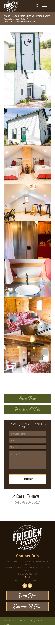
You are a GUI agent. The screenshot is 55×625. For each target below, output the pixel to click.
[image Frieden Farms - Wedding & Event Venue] (27, 89)
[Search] (36, 6)
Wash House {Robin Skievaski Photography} (27, 16)
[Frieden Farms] (23, 6)
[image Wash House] (27, 51)
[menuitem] (36, 6)
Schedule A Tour (27, 409)
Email (27, 577)
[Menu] (43, 6)
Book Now (27, 398)
